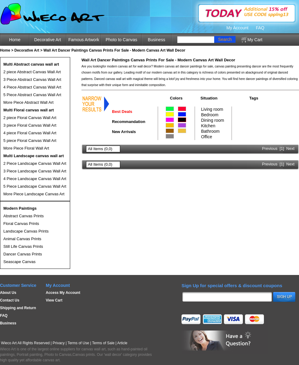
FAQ (260, 27)
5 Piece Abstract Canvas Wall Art (32, 94)
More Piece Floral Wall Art (26, 148)
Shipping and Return (18, 308)
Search (225, 39)
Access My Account (63, 293)
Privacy (59, 343)
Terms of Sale (103, 343)
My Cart (254, 39)
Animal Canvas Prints (22, 239)
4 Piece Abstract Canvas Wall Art (32, 87)
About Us (8, 293)
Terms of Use (78, 343)
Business (156, 39)
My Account (237, 27)
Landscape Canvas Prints (26, 231)
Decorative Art (47, 39)
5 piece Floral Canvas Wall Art (29, 140)
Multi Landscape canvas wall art (33, 156)
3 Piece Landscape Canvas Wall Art (34, 171)
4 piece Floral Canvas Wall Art (29, 133)
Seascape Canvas (19, 261)
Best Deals (122, 111)
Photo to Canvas (121, 39)
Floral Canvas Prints (21, 223)
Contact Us (9, 300)
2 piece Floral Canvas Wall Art (29, 117)
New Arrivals (124, 131)
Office (206, 136)
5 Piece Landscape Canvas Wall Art (34, 186)
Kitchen (208, 125)
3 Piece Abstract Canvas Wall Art (32, 79)
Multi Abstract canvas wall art (31, 64)
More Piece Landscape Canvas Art (33, 194)
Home (14, 39)
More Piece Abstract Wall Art (28, 102)
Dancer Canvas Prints (22, 254)
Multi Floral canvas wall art (28, 110)
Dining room (212, 120)
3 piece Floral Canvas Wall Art (29, 125)
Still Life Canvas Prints (23, 246)
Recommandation (128, 121)
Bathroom (210, 131)
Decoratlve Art (26, 50)
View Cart (54, 300)
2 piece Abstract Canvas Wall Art (32, 72)
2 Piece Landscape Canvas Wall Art (34, 163)
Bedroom (209, 114)
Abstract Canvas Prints (23, 216)
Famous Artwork (83, 39)
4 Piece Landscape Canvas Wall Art (34, 178)
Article (122, 343)
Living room (212, 109)
